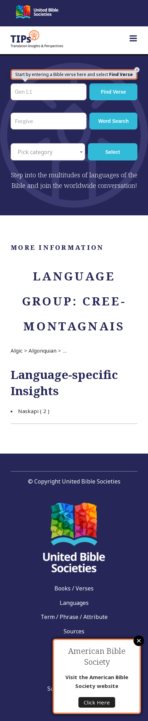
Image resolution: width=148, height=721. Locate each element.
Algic (17, 350)
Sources (74, 631)
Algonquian (43, 350)
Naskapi (33, 411)
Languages (74, 603)
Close (139, 640)
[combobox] (48, 151)
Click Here (97, 702)
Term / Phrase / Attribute (74, 617)
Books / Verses (74, 588)
